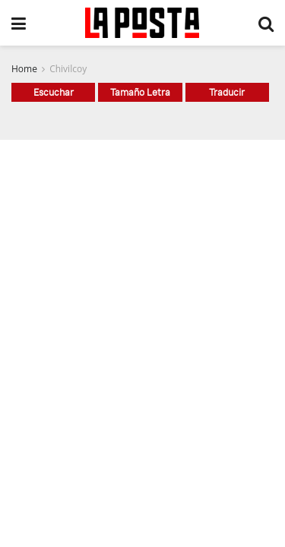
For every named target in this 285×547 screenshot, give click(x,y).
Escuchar (53, 92)
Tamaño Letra (140, 92)
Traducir (227, 92)
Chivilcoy (68, 68)
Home (24, 68)
